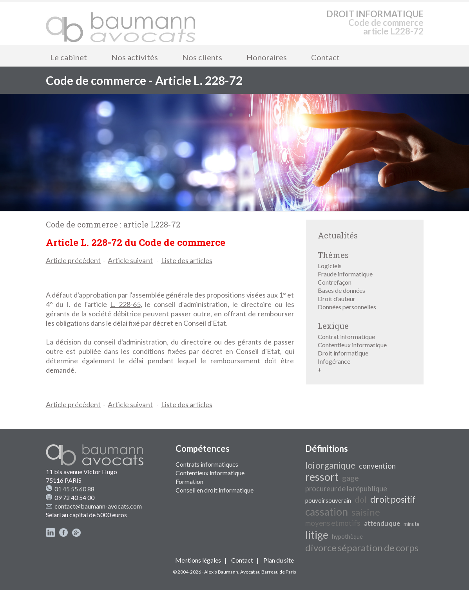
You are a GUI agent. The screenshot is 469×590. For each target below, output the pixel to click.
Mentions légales (198, 560)
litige (316, 535)
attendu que (382, 523)
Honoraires (266, 57)
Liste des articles (186, 260)
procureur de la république (346, 488)
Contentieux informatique (352, 344)
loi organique (330, 465)
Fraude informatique (345, 274)
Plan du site (278, 560)
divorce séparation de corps (361, 547)
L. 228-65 (125, 304)
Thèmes (333, 255)
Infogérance (334, 361)
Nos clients (202, 57)
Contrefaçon (334, 282)
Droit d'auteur (336, 298)
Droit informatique (343, 353)
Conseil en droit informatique (215, 490)
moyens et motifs (332, 523)
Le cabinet (68, 57)
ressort (322, 477)
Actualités (338, 235)
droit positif (393, 499)
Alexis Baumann (221, 572)
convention (377, 466)
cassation (326, 511)
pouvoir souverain (328, 500)
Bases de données (341, 290)
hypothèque (347, 536)
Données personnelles (347, 306)
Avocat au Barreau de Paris (268, 572)
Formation (189, 481)
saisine (365, 512)
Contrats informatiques (207, 464)
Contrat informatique (346, 336)
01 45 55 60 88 (74, 489)
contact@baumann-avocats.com (98, 506)
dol (361, 499)
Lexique (333, 326)
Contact (325, 57)
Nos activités (134, 57)
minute (411, 524)
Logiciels (330, 265)
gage (350, 477)
